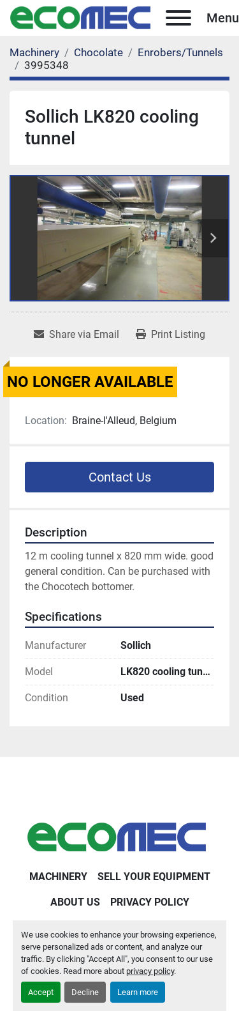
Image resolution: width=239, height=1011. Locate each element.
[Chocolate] (98, 52)
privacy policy (150, 971)
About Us (75, 902)
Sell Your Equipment (154, 876)
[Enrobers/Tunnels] (180, 52)
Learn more (137, 992)
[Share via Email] (76, 335)
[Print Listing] (170, 335)
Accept (41, 992)
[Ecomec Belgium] (119, 837)
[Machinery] (34, 52)
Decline (85, 992)
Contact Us (120, 477)
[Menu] (178, 18)
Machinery (58, 876)
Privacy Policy (149, 902)
